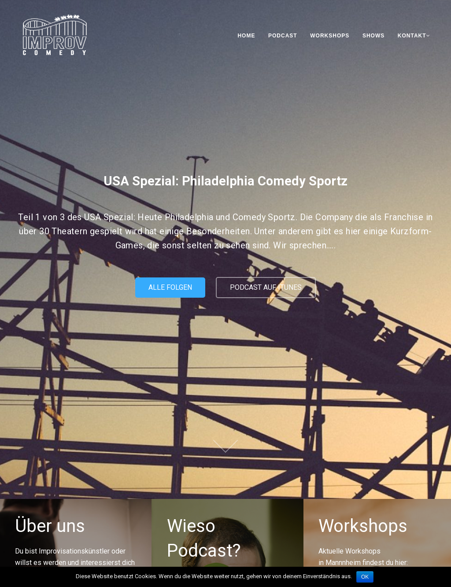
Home (246, 36)
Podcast (282, 36)
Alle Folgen (170, 287)
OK (365, 577)
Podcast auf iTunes (266, 287)
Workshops (329, 36)
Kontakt (414, 36)
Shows (373, 36)
